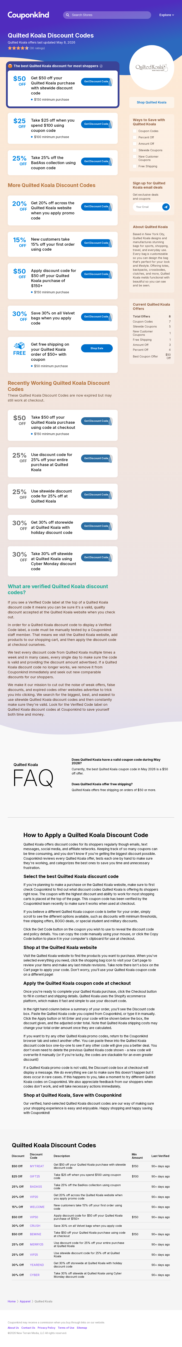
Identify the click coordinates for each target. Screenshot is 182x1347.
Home (12, 1301)
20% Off (18, 1197)
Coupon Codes (148, 131)
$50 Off (17, 1166)
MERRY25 (36, 1244)
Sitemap (82, 1327)
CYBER (34, 1275)
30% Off (18, 1225)
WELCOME (37, 1207)
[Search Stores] (111, 15)
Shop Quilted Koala (151, 102)
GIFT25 (35, 1176)
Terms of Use (66, 1327)
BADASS (36, 1186)
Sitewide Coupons (150, 150)
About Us (13, 1327)
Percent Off (146, 137)
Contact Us (28, 1327)
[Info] (101, 66)
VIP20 (34, 1197)
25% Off (18, 1186)
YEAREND (37, 1265)
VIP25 (34, 1254)
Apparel (25, 1301)
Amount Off (146, 143)
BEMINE (35, 1234)
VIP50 (34, 1217)
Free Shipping (147, 166)
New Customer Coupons (148, 158)
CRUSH (35, 1225)
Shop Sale (97, 348)
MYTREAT (37, 1166)
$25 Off (17, 1176)
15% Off (17, 1207)
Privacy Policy (46, 1327)
